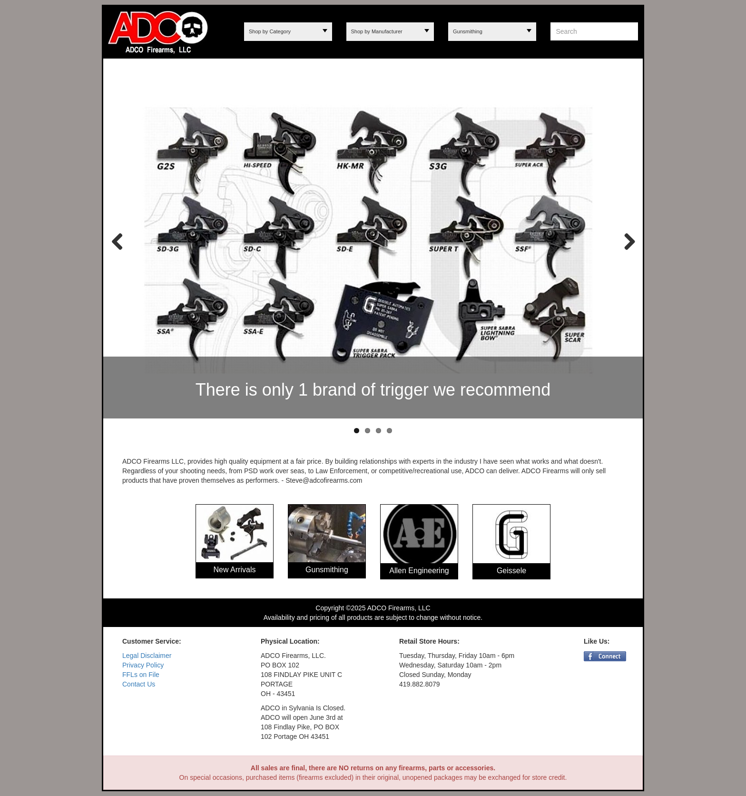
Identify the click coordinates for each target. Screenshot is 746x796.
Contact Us (138, 684)
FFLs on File (140, 674)
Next (626, 241)
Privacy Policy (143, 665)
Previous (117, 241)
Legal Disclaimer (146, 655)
